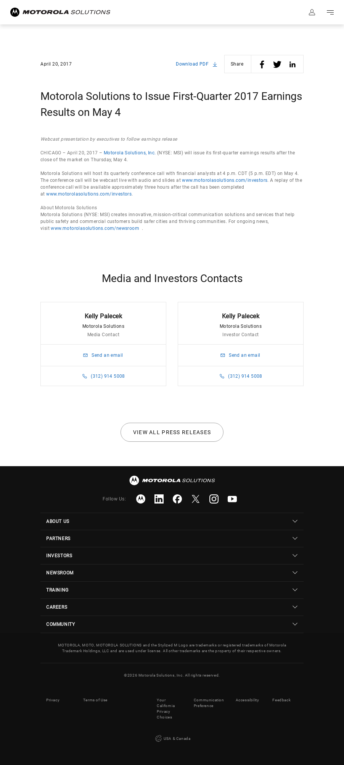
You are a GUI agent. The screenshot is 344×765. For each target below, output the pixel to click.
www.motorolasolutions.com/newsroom (95, 228)
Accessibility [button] (247, 700)
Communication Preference (209, 703)
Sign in (312, 12)
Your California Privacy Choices (166, 708)
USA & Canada (172, 738)
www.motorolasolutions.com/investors (224, 180)
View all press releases (172, 432)
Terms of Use (95, 700)
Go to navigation (330, 12)
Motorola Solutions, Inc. (130, 153)
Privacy (52, 700)
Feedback (281, 700)
